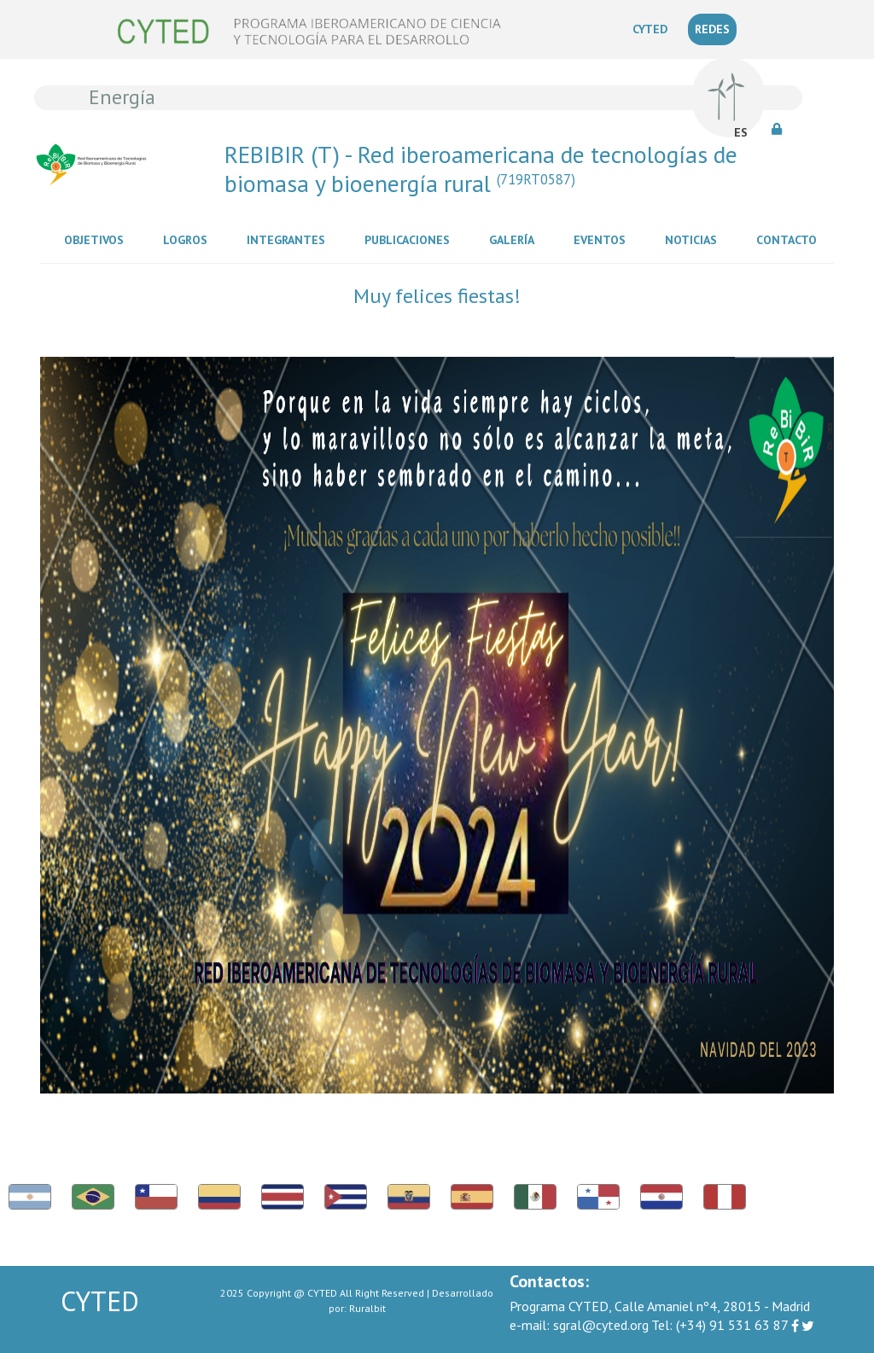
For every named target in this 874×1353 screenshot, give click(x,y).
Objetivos (97, 239)
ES (741, 132)
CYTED (653, 28)
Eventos (603, 239)
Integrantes (289, 239)
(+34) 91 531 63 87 (720, 1324)
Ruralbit (367, 1308)
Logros (188, 239)
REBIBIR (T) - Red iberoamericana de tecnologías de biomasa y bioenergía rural (480, 168)
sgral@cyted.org (579, 1324)
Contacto (790, 239)
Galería (515, 239)
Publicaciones (410, 239)
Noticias (694, 239)
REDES (712, 29)
